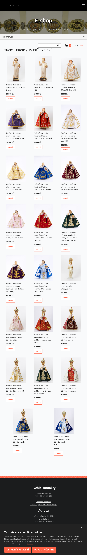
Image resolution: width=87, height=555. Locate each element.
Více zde (30, 544)
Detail (10, 99)
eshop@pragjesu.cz (43, 493)
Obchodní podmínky (43, 501)
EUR (81, 45)
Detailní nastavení (18, 549)
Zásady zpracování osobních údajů (43, 504)
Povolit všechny (44, 549)
